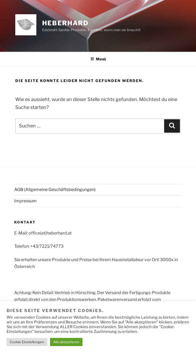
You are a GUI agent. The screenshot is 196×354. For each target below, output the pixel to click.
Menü (98, 59)
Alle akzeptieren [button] (66, 342)
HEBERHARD (65, 23)
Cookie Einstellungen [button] (27, 342)
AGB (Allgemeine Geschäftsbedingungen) (55, 189)
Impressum (25, 200)
